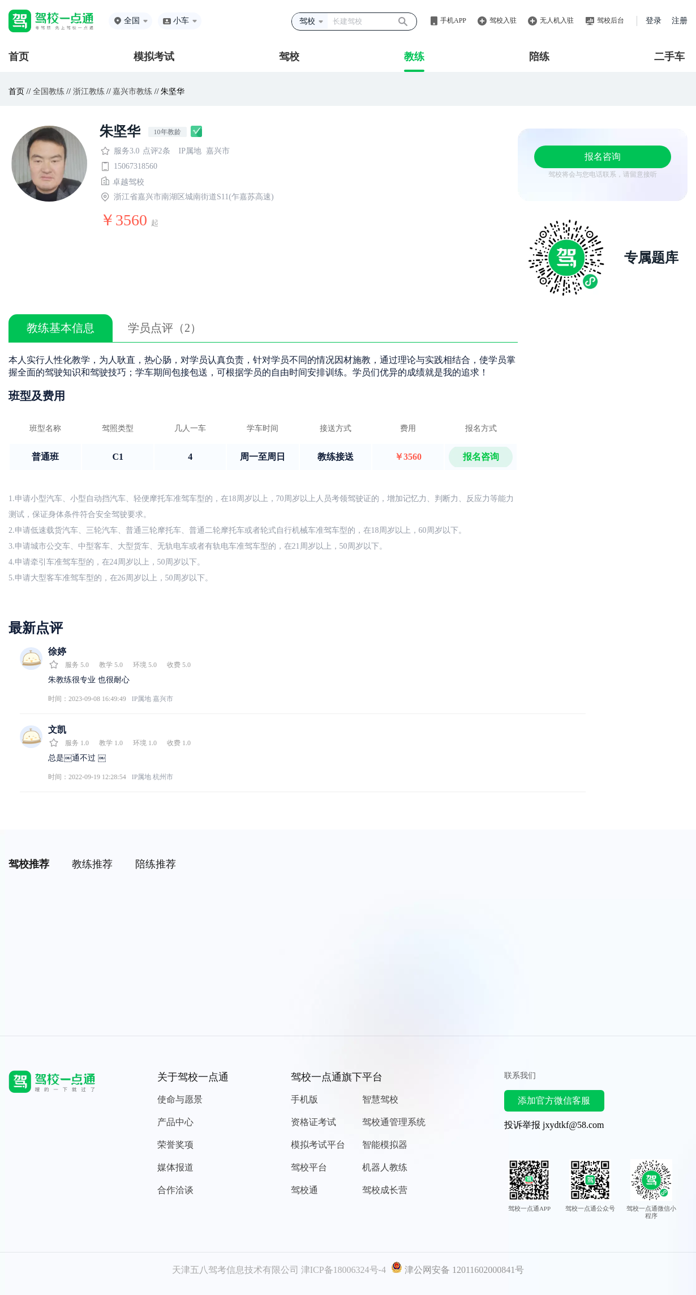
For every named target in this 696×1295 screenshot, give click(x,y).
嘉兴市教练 (132, 91)
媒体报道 (175, 1167)
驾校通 (304, 1190)
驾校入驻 (503, 20)
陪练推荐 (155, 864)
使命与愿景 (180, 1099)
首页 (18, 56)
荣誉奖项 (175, 1144)
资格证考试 (313, 1122)
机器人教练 (384, 1167)
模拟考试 (154, 56)
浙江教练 (89, 91)
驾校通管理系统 (394, 1122)
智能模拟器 (384, 1144)
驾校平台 (309, 1167)
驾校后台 (610, 20)
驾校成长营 (384, 1190)
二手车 (669, 56)
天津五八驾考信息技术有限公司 (235, 1270)
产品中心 (175, 1122)
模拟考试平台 (318, 1144)
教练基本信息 (60, 328)
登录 (653, 20)
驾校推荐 (28, 864)
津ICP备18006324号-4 (343, 1270)
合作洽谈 (175, 1190)
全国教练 (49, 91)
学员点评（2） (164, 328)
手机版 (304, 1099)
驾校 (289, 56)
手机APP (453, 20)
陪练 (539, 56)
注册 (680, 20)
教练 (414, 56)
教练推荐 (92, 864)
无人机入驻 (557, 20)
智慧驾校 (380, 1099)
